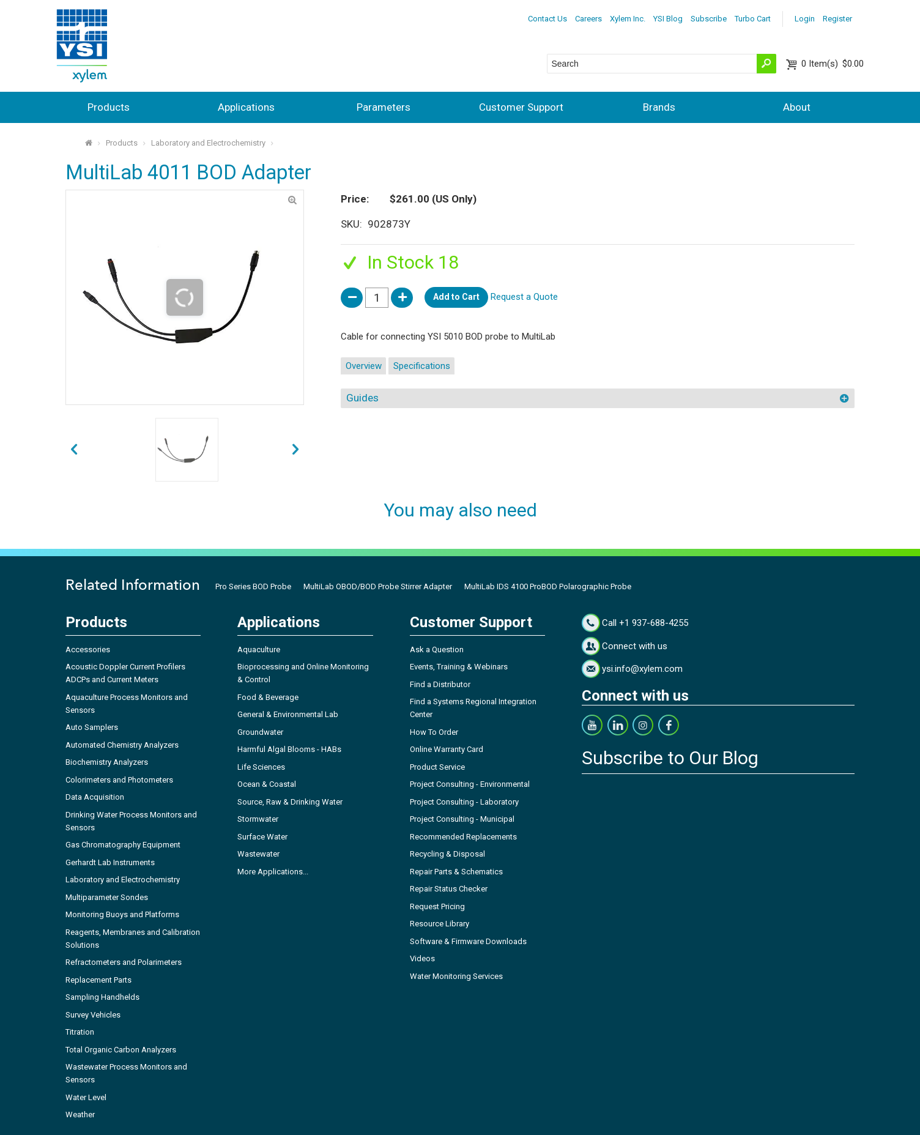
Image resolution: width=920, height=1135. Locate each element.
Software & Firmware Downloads (468, 941)
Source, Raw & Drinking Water (290, 801)
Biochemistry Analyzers (106, 762)
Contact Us (547, 18)
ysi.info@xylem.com (642, 668)
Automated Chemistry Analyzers (122, 745)
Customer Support (521, 107)
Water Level (85, 1097)
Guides (362, 398)
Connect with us (634, 646)
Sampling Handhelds (102, 997)
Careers (588, 18)
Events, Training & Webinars (459, 666)
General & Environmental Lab (287, 714)
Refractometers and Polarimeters (123, 962)
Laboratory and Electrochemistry (208, 142)
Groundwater (260, 732)
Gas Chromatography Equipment (122, 844)
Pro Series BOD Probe (253, 586)
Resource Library (439, 923)
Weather (80, 1114)
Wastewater (258, 853)
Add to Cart (456, 297)
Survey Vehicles (93, 1014)
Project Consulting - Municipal (462, 819)
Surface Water (262, 836)
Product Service (437, 767)
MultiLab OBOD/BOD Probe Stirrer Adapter (377, 586)
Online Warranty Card (446, 749)
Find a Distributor (440, 684)
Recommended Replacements (463, 836)
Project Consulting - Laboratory (464, 801)
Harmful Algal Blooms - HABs (289, 749)
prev (296, 450)
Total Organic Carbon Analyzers (120, 1049)
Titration (79, 1031)
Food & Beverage (268, 697)
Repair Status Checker (449, 888)
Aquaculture (258, 649)
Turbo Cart (753, 18)
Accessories (87, 649)
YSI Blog (668, 18)
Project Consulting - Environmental (470, 784)
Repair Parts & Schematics (456, 871)
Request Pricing (437, 906)
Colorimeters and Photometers (119, 779)
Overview (364, 365)
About (797, 107)
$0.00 (832, 63)
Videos (422, 958)
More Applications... (272, 871)
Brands (659, 107)
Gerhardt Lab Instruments (110, 862)
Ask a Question (437, 649)
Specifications (421, 365)
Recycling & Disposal (447, 853)
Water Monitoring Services (456, 976)
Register (837, 18)
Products (108, 107)
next (73, 450)
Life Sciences (261, 767)
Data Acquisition (94, 797)
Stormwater (257, 819)
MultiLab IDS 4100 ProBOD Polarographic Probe (547, 586)
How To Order (434, 732)
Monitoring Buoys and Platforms (122, 914)
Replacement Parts (98, 979)
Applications (246, 107)
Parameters (383, 107)
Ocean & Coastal (266, 784)
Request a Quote (524, 296)
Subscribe (709, 18)
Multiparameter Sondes (106, 897)
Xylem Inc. (627, 18)
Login (805, 18)
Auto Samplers (91, 727)
